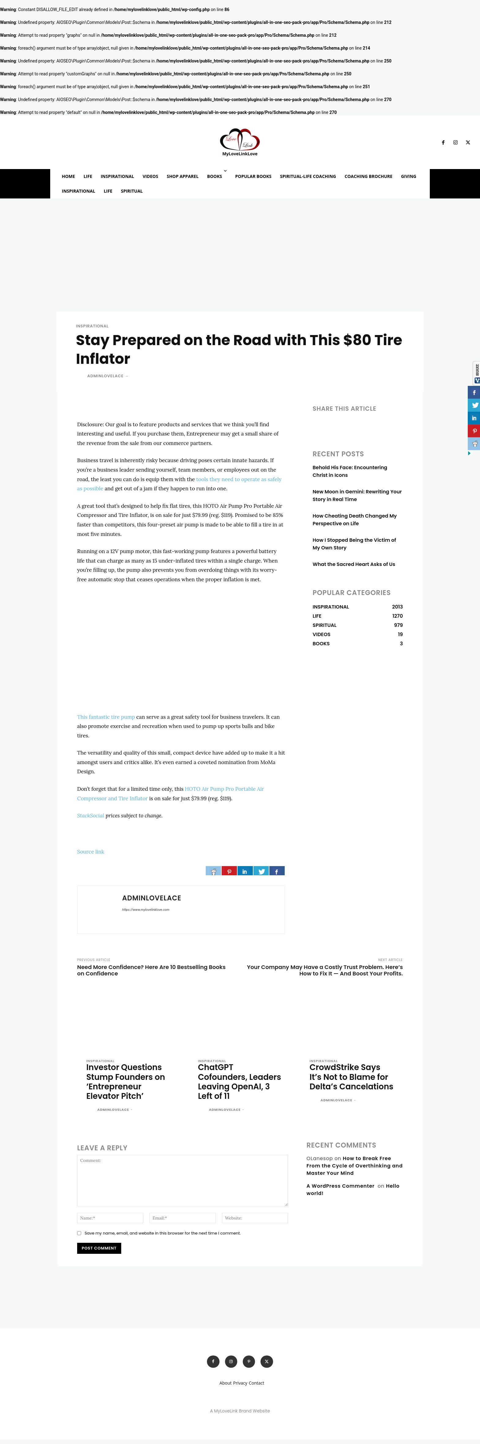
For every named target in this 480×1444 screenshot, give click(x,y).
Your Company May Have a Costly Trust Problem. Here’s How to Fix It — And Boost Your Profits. (325, 972)
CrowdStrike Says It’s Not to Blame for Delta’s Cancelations (350, 1084)
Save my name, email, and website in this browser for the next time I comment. (162, 1237)
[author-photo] (91, 1114)
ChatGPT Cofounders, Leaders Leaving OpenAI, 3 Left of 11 (235, 1084)
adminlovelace (105, 378)
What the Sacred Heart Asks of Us (354, 566)
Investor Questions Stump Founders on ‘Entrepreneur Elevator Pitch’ (127, 1084)
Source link (90, 853)
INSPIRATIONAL (92, 328)
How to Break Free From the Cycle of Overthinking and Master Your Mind (354, 1169)
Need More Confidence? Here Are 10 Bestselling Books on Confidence (151, 972)
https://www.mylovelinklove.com (145, 912)
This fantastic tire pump (106, 719)
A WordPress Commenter (340, 1189)
